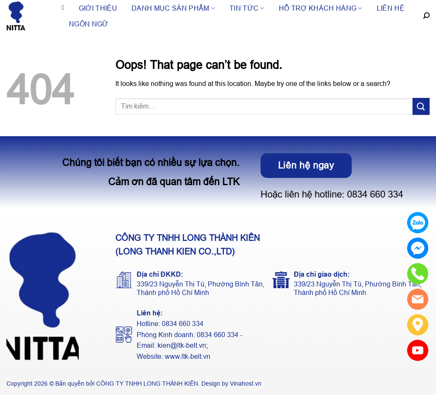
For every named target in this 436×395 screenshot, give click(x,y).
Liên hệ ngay (306, 165)
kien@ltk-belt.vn (182, 345)
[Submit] (421, 106)
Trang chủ (63, 8)
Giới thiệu (98, 8)
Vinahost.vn (245, 383)
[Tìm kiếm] (426, 16)
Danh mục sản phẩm (173, 8)
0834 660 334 (375, 194)
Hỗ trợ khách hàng (320, 8)
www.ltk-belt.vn (187, 356)
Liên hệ (390, 8)
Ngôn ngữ (89, 24)
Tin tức (246, 8)
